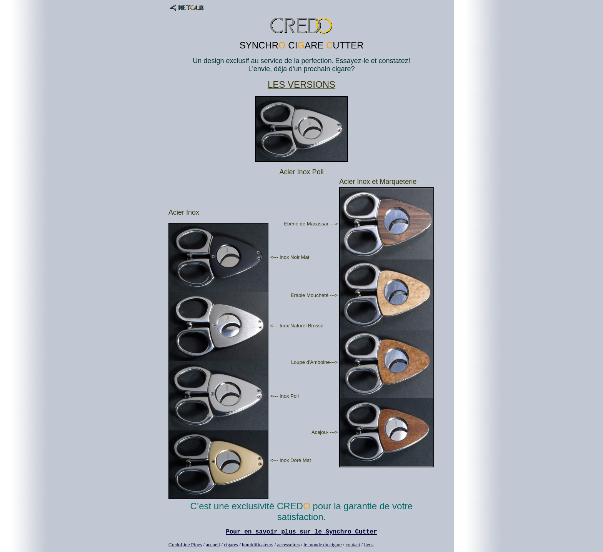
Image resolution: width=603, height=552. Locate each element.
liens (368, 544)
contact (353, 544)
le (305, 544)
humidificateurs (257, 544)
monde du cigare (325, 544)
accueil (213, 544)
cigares (231, 544)
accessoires (288, 544)
